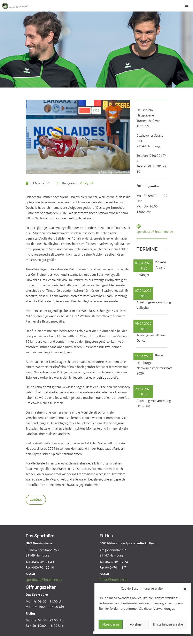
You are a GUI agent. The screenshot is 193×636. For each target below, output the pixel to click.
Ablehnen (136, 624)
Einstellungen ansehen (169, 624)
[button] (185, 588)
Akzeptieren (110, 624)
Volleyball (87, 183)
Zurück (36, 500)
